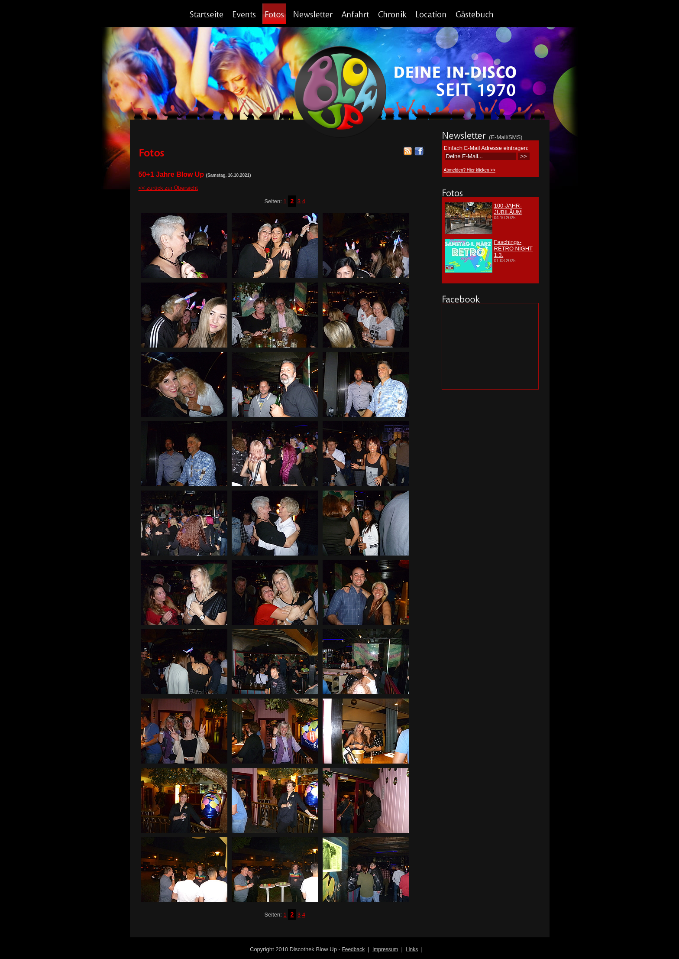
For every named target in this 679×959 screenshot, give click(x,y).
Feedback (353, 949)
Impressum (385, 949)
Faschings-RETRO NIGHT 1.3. (513, 248)
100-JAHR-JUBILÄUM (508, 208)
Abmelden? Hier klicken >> (470, 170)
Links (412, 949)
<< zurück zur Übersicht (168, 188)
